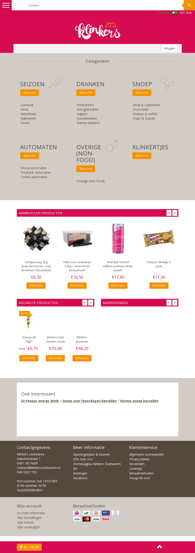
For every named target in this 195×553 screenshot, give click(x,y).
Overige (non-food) (88, 153)
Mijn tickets (25, 522)
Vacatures (80, 478)
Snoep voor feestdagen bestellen (89, 401)
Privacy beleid (139, 459)
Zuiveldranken (87, 118)
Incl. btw (186, 12)
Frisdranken (85, 105)
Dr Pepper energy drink (40, 401)
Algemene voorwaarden (146, 454)
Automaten (38, 147)
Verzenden (137, 464)
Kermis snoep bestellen (139, 401)
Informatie (36, 285)
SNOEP (142, 84)
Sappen (82, 114)
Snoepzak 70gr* (29, 339)
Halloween (28, 118)
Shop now (29, 92)
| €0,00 (29, 547)
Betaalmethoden (141, 473)
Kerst (24, 109)
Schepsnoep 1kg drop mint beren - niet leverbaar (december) (36, 266)
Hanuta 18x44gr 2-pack (159, 264)
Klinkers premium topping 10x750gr (82, 343)
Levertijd (135, 468)
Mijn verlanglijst (28, 527)
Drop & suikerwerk (146, 105)
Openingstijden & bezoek (91, 454)
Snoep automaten (34, 168)
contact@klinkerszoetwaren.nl (38, 468)
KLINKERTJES (150, 147)
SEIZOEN (32, 84)
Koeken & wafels (145, 114)
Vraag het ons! (139, 478)
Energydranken (87, 109)
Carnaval (27, 105)
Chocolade (140, 109)
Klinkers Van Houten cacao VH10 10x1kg (55, 341)
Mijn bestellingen (29, 518)
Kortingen (80, 473)
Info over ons (83, 459)
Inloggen (169, 48)
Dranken (90, 84)
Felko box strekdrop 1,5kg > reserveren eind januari (77, 266)
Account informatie (31, 513)
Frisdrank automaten (36, 172)
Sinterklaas (28, 114)
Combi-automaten (34, 177)
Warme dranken (88, 123)
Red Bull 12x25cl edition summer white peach (118, 266)
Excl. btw (163, 12)
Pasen (25, 123)
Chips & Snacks (144, 118)
